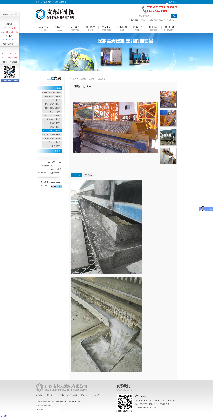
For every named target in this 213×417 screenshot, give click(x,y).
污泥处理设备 (169, 20)
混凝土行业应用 (55, 131)
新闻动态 (50, 395)
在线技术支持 (8, 15)
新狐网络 (47, 405)
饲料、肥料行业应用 (53, 138)
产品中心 (61, 395)
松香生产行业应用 (54, 142)
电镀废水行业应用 (54, 119)
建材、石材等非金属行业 (51, 135)
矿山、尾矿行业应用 (53, 104)
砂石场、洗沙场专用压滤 (51, 93)
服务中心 (96, 395)
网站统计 (4, 416)
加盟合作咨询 (8, 44)
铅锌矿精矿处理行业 (53, 96)
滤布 (161, 20)
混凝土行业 (101, 79)
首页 (74, 79)
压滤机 (143, 20)
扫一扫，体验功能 (10, 62)
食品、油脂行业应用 (53, 115)
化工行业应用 (55, 100)
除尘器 (150, 20)
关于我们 (39, 395)
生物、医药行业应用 (53, 108)
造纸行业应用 (55, 127)
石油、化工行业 (55, 112)
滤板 (156, 20)
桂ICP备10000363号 (75, 401)
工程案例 (82, 79)
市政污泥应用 (55, 146)
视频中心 (84, 395)
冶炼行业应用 (55, 123)
